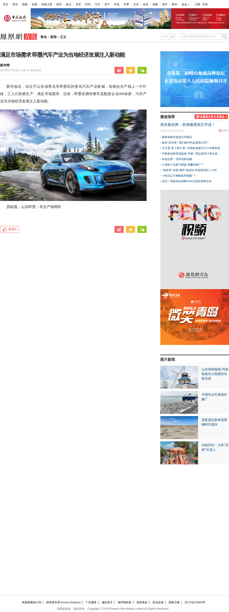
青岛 (43, 37)
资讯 (15, 4)
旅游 (145, 4)
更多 (184, 4)
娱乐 (68, 4)
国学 (165, 4)
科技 (117, 4)
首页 (5, 4)
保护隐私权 (124, 602)
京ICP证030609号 (195, 602)
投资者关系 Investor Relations (63, 602)
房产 (107, 4)
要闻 (53, 37)
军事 (126, 4)
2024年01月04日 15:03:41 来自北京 (20, 70)
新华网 (5, 65)
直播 (34, 4)
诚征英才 (107, 602)
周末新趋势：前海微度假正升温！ (187, 125)
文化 (136, 4)
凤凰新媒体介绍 (31, 602)
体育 (78, 4)
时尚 (88, 4)
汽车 (97, 4)
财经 (59, 4)
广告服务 (91, 602)
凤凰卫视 (46, 4)
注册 (197, 4)
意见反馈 (158, 602)
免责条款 (141, 602)
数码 (174, 4)
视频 (24, 4)
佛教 (155, 4)
